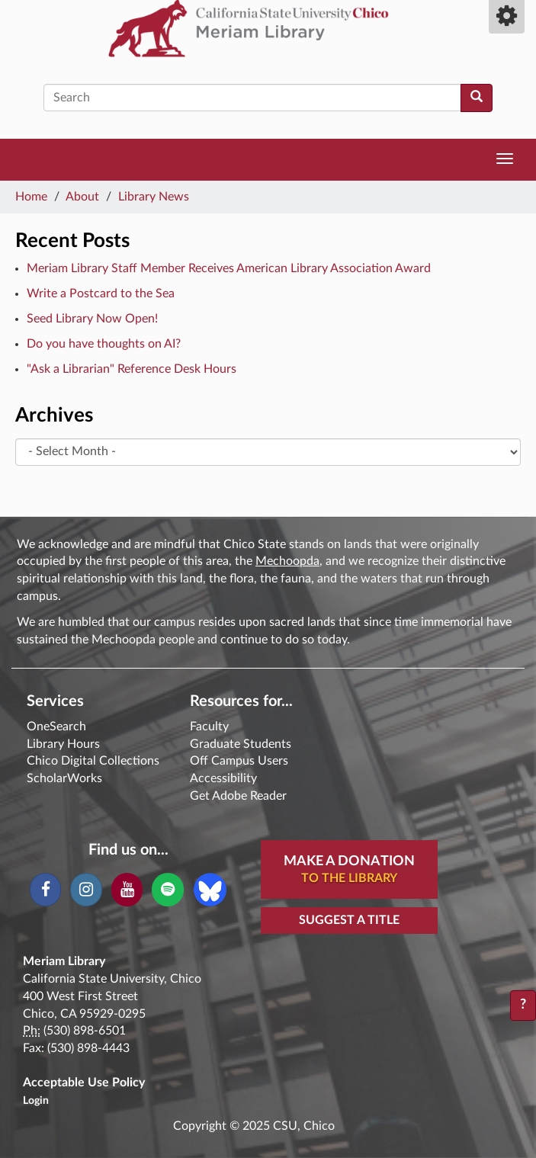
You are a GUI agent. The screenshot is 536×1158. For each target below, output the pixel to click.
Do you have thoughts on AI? (104, 344)
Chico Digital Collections (93, 761)
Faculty (209, 726)
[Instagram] (85, 889)
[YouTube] (127, 889)
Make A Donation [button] (349, 871)
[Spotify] (167, 889)
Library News (153, 197)
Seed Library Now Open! (92, 319)
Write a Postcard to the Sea (101, 293)
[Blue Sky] (210, 889)
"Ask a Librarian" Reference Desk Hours (131, 369)
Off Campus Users (239, 761)
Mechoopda (287, 561)
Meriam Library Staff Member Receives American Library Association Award (229, 268)
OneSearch (56, 726)
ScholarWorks (64, 778)
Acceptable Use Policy (84, 1082)
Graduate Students (240, 744)
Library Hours (63, 744)
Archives (54, 415)
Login (36, 1100)
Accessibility (223, 778)
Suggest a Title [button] (349, 920)
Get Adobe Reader (238, 796)
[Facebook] (45, 889)
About (82, 197)
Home (31, 197)
